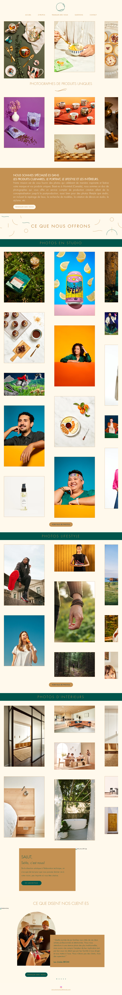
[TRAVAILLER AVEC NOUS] (24, 207)
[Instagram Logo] (61, 987)
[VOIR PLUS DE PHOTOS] (61, 524)
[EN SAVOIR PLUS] (31, 883)
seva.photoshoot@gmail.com (61, 989)
